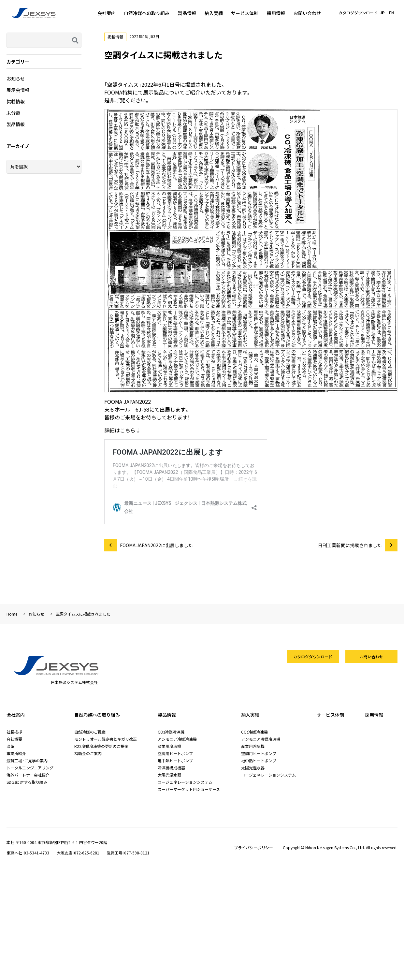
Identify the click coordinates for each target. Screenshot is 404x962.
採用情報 (276, 13)
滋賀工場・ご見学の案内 (27, 760)
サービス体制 (244, 13)
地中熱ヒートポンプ (175, 760)
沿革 (10, 746)
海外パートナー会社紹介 (28, 775)
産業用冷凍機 (169, 746)
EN (391, 12)
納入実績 (214, 13)
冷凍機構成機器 (171, 767)
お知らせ (16, 78)
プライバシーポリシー (253, 848)
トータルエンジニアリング (30, 767)
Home (12, 614)
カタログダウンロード (358, 12)
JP (382, 12)
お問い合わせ (307, 13)
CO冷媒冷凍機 (171, 732)
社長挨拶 (14, 732)
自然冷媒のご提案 (90, 732)
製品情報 (187, 13)
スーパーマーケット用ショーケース (189, 789)
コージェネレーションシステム (185, 782)
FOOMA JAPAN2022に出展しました (156, 545)
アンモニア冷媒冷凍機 (177, 739)
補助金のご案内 (88, 753)
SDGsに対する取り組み (27, 782)
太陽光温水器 (169, 775)
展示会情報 (18, 90)
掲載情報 (115, 36)
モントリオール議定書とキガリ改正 (105, 739)
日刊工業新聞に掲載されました (350, 545)
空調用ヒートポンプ (175, 753)
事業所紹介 (16, 753)
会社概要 (14, 739)
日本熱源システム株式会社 (34, 13)
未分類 (13, 112)
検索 (74, 40)
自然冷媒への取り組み (146, 13)
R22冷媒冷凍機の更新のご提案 (101, 746)
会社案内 (106, 13)
